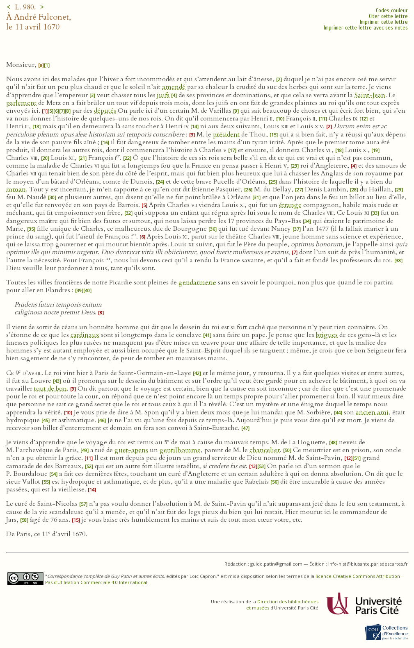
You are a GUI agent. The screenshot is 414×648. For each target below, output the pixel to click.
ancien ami (372, 412)
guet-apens (131, 450)
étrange (290, 204)
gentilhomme (180, 450)
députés (105, 110)
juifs (163, 95)
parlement (21, 102)
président (226, 134)
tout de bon (50, 388)
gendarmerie (197, 282)
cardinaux (85, 334)
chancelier (264, 450)
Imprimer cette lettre (384, 21)
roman (16, 189)
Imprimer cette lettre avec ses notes (366, 27)
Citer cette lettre (388, 16)
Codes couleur (392, 10)
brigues (327, 334)
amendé (173, 86)
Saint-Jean (370, 95)
